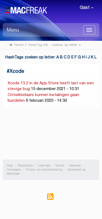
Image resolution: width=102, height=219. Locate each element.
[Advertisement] (51, 134)
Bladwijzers (25, 165)
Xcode (17, 71)
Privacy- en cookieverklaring (44, 169)
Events (59, 165)
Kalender (75, 165)
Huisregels (14, 169)
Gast (86, 7)
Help (10, 165)
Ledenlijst (44, 165)
